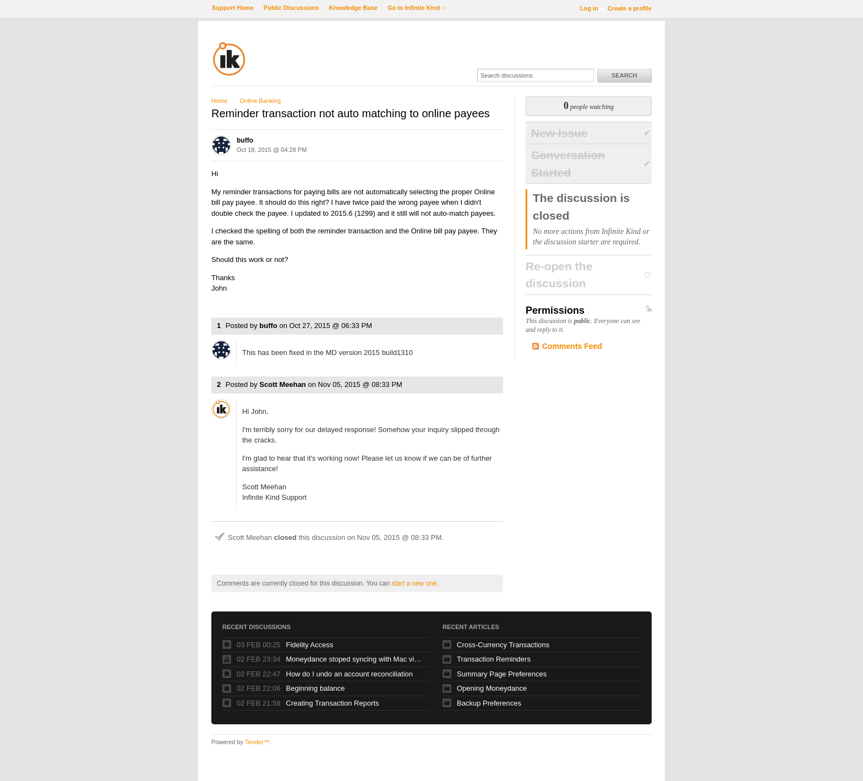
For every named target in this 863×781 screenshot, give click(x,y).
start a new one (413, 583)
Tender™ (257, 742)
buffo (245, 140)
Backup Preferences (489, 703)
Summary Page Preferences (502, 674)
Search (624, 75)
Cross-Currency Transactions (503, 645)
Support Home (233, 7)
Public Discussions (291, 7)
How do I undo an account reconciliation (349, 674)
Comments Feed (572, 346)
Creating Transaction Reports (332, 703)
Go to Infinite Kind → (417, 7)
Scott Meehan (282, 384)
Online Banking (260, 100)
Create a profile (630, 8)
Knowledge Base (353, 7)
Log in (589, 8)
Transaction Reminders (494, 659)
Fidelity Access (310, 645)
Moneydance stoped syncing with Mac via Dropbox (355, 659)
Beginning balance (315, 688)
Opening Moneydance (492, 688)
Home (219, 100)
